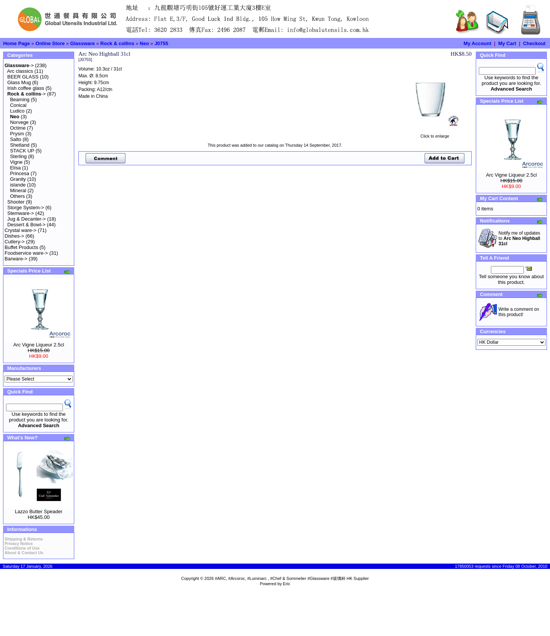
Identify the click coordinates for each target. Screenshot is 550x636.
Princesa (19, 173)
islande (17, 185)
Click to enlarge (435, 134)
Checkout (534, 43)
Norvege (19, 122)
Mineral (18, 190)
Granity (18, 179)
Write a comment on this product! (518, 312)
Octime (17, 128)
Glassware (82, 43)
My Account (477, 43)
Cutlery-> (15, 241)
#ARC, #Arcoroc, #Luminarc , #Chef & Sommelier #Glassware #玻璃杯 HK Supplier (292, 578)
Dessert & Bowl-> (26, 224)
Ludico (17, 111)
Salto (15, 139)
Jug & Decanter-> (26, 219)
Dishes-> (14, 236)
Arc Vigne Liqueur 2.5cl (38, 345)
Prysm (17, 133)
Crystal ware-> (20, 230)
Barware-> (16, 259)
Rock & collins (117, 43)
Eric (286, 583)
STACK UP (22, 151)
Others (17, 196)
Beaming (19, 99)
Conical (18, 105)
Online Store (50, 43)
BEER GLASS (22, 77)
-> (19, 65)
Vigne (16, 162)
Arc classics (20, 71)
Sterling (18, 156)
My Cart (507, 43)
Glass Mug (19, 82)
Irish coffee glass (25, 88)
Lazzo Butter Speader (38, 511)
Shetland (19, 145)
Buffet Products (21, 247)
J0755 (161, 43)
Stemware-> (20, 213)
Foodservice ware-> (26, 253)
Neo (144, 43)
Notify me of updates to (519, 238)
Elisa (15, 168)
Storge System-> (25, 207)
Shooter (16, 202)
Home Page (16, 43)
